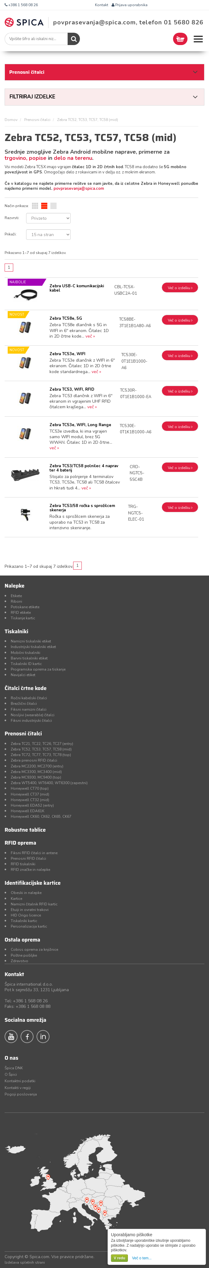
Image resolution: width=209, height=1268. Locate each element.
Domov (11, 119)
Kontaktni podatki (20, 1081)
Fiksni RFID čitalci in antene (34, 852)
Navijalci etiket (23, 674)
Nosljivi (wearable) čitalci (32, 715)
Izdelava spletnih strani (25, 1262)
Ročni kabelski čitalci (29, 698)
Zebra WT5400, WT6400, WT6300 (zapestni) (49, 782)
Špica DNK (14, 1068)
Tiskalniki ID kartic (26, 663)
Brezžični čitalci (24, 703)
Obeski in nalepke (26, 892)
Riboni (16, 601)
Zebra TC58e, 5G (65, 318)
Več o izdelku (180, 287)
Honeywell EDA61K (27, 811)
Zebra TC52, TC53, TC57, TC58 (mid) (41, 749)
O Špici (11, 1074)
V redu (119, 1258)
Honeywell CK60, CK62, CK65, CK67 (41, 816)
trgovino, (17, 158)
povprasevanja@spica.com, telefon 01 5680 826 (128, 22)
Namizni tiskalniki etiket (31, 641)
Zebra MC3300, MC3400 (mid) (36, 771)
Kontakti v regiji (18, 1087)
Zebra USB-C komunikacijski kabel (76, 288)
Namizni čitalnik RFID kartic (34, 904)
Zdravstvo (19, 960)
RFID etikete (21, 612)
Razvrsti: (12, 217)
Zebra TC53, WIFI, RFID (71, 389)
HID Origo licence (26, 915)
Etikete (16, 595)
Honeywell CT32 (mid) (30, 799)
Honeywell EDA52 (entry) (32, 805)
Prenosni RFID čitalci (28, 858)
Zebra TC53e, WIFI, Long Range (80, 425)
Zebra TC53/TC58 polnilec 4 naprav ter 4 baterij (83, 468)
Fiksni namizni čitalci (28, 709)
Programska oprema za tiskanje (38, 669)
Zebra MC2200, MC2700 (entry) (37, 766)
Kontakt (101, 5)
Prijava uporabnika (130, 5)
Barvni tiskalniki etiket (29, 658)
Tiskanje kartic (23, 618)
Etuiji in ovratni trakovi (30, 909)
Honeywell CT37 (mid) (30, 794)
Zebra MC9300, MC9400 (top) (36, 777)
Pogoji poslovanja (21, 1094)
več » (90, 336)
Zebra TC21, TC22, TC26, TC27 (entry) (42, 743)
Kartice (16, 898)
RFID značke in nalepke (30, 869)
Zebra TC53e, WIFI (67, 354)
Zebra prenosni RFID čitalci (34, 760)
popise (37, 158)
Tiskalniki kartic (24, 920)
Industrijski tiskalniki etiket (33, 646)
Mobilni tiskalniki (25, 652)
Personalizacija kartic (29, 926)
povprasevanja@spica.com (78, 188)
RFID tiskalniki (23, 864)
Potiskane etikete (25, 607)
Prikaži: (11, 234)
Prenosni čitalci (37, 119)
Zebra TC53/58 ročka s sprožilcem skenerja (82, 508)
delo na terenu (73, 158)
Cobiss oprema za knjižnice (34, 949)
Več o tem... (142, 1258)
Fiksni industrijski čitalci (31, 720)
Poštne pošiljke (24, 955)
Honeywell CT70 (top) (30, 788)
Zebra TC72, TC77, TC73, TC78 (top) (41, 754)
